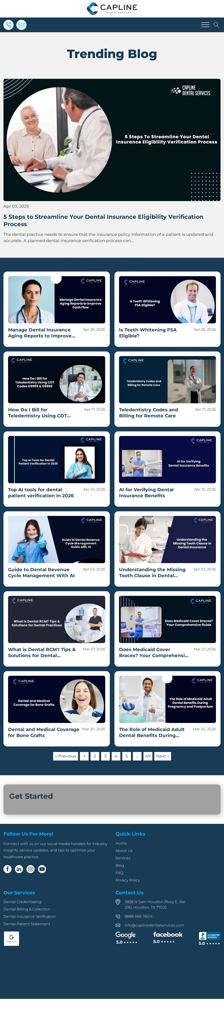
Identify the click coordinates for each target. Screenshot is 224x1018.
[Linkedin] (19, 869)
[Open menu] (205, 25)
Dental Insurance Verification (29, 916)
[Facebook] (7, 869)
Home (121, 843)
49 (148, 756)
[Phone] (8, 25)
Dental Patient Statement (26, 924)
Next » (162, 756)
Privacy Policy (128, 880)
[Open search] (216, 25)
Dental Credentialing (22, 902)
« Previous (65, 756)
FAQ (119, 873)
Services (123, 858)
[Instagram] (30, 869)
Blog (120, 865)
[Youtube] (42, 869)
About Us (124, 850)
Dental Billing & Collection (26, 909)
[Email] (21, 25)
